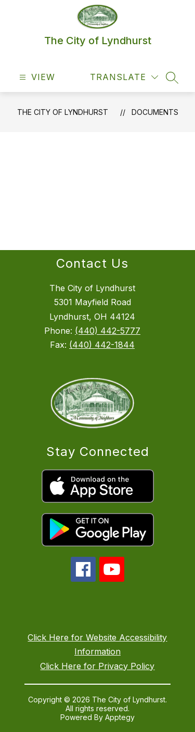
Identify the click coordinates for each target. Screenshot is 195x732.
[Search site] (172, 77)
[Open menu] (36, 77)
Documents (155, 112)
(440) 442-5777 (107, 330)
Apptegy (120, 717)
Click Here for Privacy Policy (97, 666)
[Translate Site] (124, 77)
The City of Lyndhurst (62, 112)
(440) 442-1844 (102, 344)
